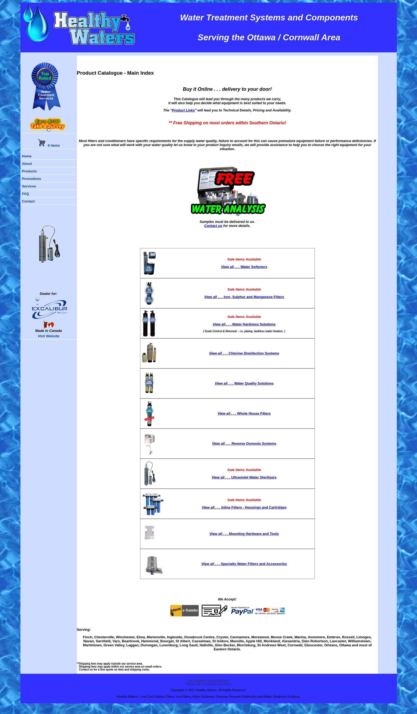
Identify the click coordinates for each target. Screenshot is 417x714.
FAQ (25, 194)
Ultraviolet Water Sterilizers (244, 477)
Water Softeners (244, 267)
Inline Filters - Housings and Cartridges (244, 507)
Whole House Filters (244, 413)
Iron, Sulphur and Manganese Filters (244, 297)
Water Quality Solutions (244, 383)
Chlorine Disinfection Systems (244, 353)
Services (29, 186)
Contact (28, 201)
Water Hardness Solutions (244, 324)
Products (29, 171)
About (27, 164)
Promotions (31, 179)
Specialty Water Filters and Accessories (244, 564)
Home (27, 156)
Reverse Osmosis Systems (244, 443)
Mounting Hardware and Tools (244, 534)
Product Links (183, 110)
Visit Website (48, 336)
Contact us (213, 226)
